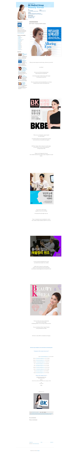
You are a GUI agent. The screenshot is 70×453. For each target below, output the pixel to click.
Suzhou (19, 48)
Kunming (19, 41)
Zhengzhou (19, 49)
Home (41, 442)
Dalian (19, 38)
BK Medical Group (21, 27)
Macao (19, 42)
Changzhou (19, 37)
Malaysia (19, 43)
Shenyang (19, 46)
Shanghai (19, 45)
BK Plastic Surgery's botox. (24, 60)
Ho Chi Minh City (20, 39)
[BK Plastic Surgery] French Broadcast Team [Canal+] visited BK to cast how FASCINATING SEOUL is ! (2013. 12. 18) (22, 69)
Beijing (19, 36)
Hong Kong (19, 40)
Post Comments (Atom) (36, 443)
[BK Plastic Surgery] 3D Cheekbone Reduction (23, 83)
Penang (19, 44)
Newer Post (31, 442)
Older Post (51, 442)
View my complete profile (21, 33)
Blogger (38, 450)
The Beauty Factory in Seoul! (24, 76)
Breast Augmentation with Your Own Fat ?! (24, 54)
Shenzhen (19, 47)
